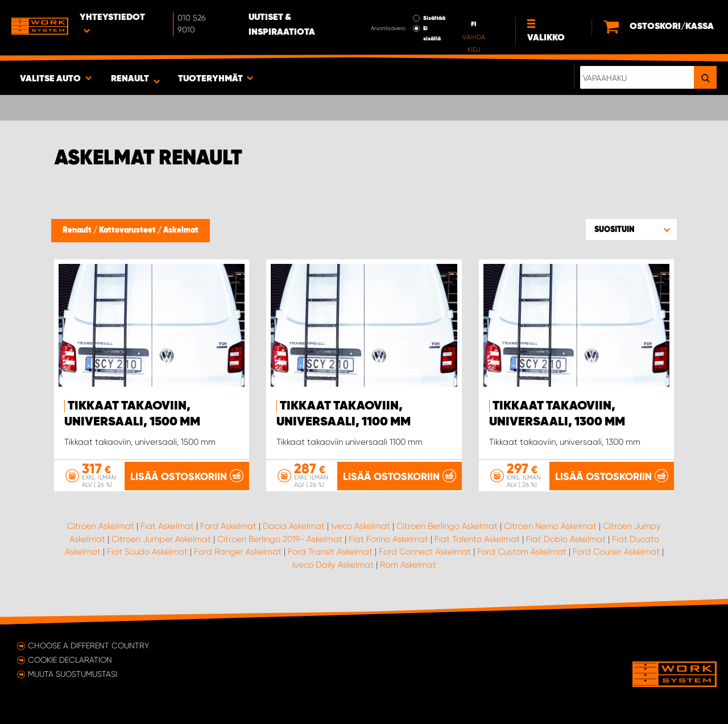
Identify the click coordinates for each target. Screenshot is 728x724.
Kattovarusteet (128, 230)
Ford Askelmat (228, 526)
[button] (631, 229)
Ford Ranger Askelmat (238, 552)
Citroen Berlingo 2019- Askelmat (279, 539)
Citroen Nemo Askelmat (550, 526)
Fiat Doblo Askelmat (566, 539)
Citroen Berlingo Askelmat (447, 526)
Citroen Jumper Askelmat (161, 539)
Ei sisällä (432, 34)
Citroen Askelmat (100, 526)
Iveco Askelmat (360, 526)
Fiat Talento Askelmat (477, 539)
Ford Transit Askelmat (330, 552)
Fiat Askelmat (167, 526)
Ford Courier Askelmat (616, 552)
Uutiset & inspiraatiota (282, 25)
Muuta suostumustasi (72, 674)
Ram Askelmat (408, 565)
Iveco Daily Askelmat (333, 565)
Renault (78, 230)
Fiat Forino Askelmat (388, 539)
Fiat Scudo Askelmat (147, 552)
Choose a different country (88, 645)
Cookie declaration (70, 659)
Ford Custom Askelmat (521, 552)
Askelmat (180, 230)
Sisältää (434, 18)
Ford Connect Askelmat (425, 552)
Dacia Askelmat (294, 526)
